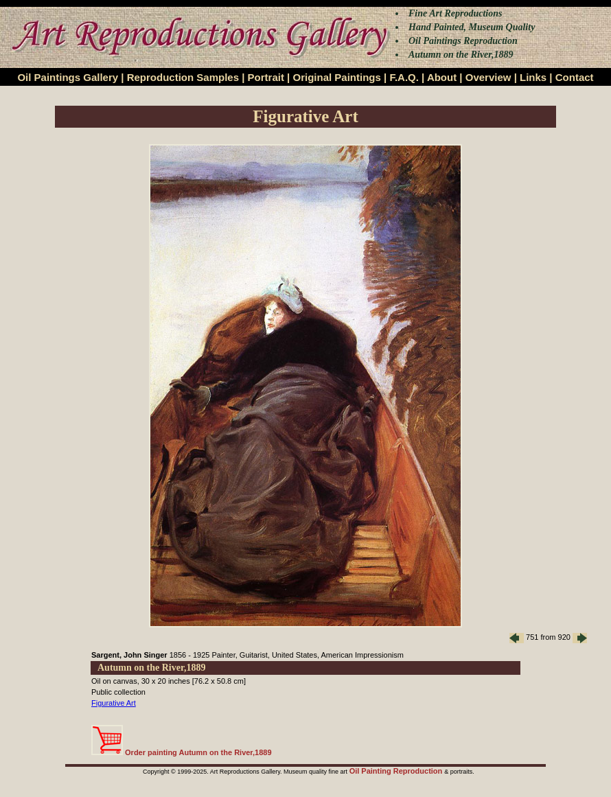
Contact (574, 77)
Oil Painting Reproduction (397, 771)
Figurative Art (113, 703)
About (442, 77)
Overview (488, 77)
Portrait (266, 77)
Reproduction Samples (183, 77)
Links (533, 77)
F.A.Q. (404, 77)
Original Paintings (336, 77)
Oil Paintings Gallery (67, 77)
